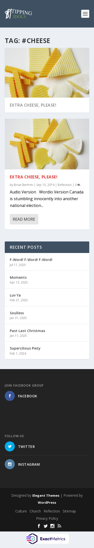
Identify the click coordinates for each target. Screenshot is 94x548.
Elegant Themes (45, 495)
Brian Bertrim (23, 184)
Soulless (17, 313)
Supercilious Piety (25, 348)
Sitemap (69, 511)
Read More (24, 219)
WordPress (47, 502)
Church (35, 511)
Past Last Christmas (27, 330)
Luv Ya (15, 295)
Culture (21, 511)
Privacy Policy (47, 518)
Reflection (65, 184)
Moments (18, 277)
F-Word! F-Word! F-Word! (31, 259)
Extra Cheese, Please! (33, 105)
